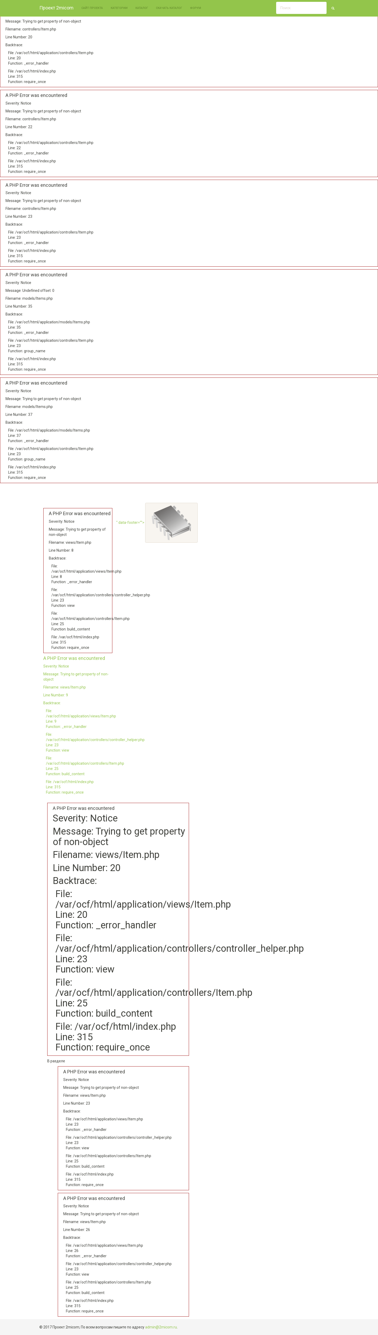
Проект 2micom (56, 8)
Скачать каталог (169, 8)
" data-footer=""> (157, 522)
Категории (119, 8)
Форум (195, 8)
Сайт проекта (92, 8)
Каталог (141, 8)
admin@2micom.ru (161, 1327)
